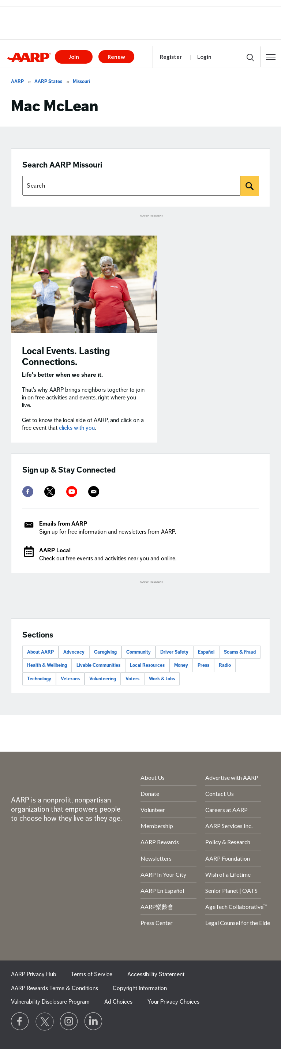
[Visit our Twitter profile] (44, 1021)
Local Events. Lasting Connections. (66, 356)
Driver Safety (174, 652)
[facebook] (27, 491)
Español (206, 652)
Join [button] (74, 56)
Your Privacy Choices (173, 1001)
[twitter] (49, 491)
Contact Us (219, 793)
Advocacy (74, 652)
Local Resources (147, 665)
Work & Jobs (162, 679)
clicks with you (77, 428)
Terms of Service (91, 974)
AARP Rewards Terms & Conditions (54, 988)
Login (204, 56)
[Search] (249, 186)
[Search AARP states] (131, 186)
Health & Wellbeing (47, 665)
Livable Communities (98, 665)
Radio (225, 665)
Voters (132, 679)
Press (203, 665)
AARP (17, 81)
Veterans (70, 679)
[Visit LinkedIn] (94, 1021)
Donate (149, 793)
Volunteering (102, 679)
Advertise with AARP (231, 777)
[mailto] (93, 491)
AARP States (48, 81)
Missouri (81, 81)
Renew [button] (116, 56)
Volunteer (152, 809)
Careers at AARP (226, 809)
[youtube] (71, 491)
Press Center (156, 922)
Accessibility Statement (155, 974)
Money (181, 665)
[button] (271, 57)
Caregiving (105, 652)
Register (171, 56)
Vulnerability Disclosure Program (50, 1001)
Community (138, 652)
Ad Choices (118, 1001)
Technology (39, 679)
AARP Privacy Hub (33, 974)
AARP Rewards (159, 841)
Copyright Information (140, 988)
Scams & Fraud (240, 652)
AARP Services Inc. (228, 825)
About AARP (40, 652)
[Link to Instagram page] (69, 1021)
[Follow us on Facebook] (20, 1021)
